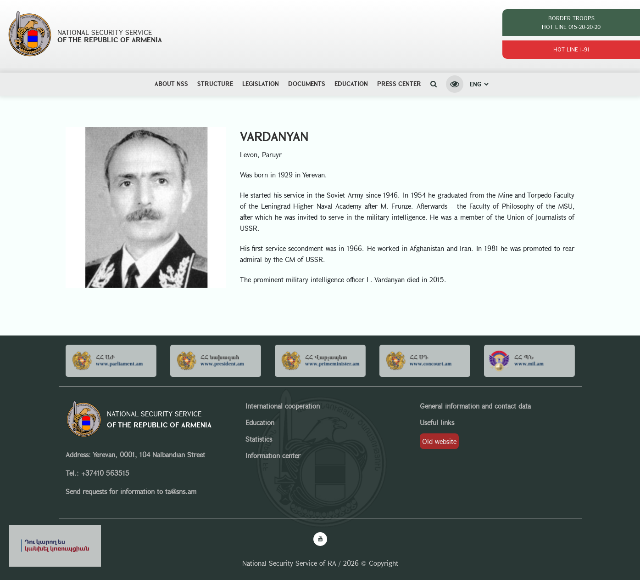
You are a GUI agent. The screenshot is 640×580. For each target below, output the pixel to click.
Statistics (258, 439)
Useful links (437, 422)
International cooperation (282, 405)
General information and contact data (475, 405)
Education (351, 83)
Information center (273, 455)
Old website (439, 441)
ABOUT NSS (171, 83)
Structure (215, 83)
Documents (306, 83)
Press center (399, 83)
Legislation (260, 83)
